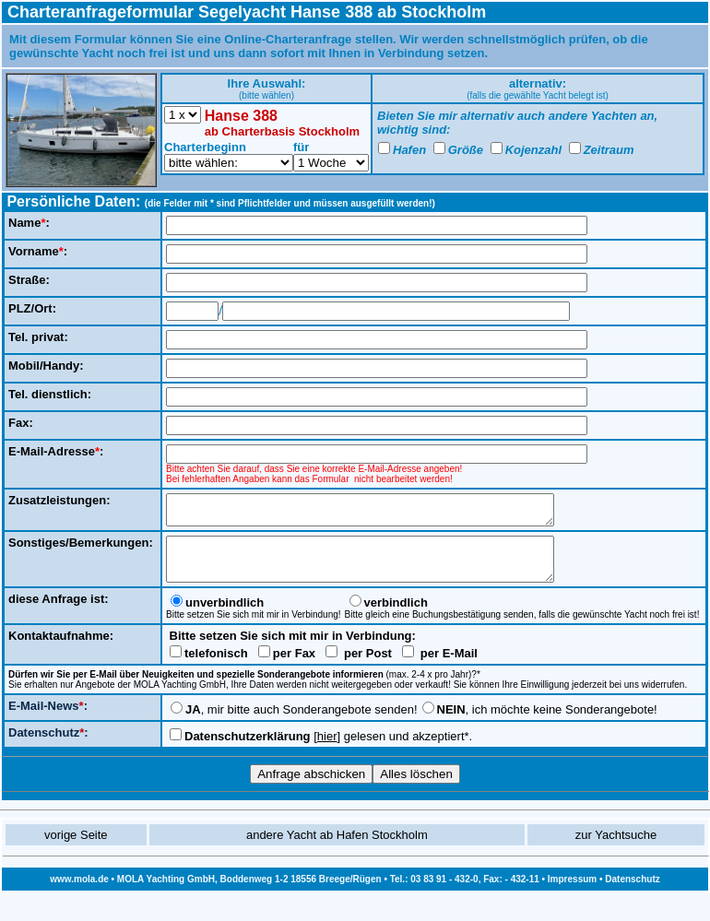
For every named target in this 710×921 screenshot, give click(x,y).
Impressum (572, 893)
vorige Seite (76, 849)
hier (327, 750)
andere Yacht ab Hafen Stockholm (337, 849)
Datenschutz (632, 893)
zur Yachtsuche (616, 849)
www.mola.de (79, 893)
